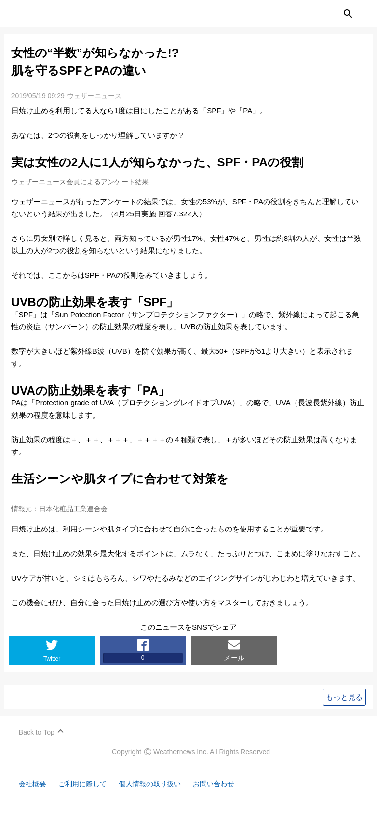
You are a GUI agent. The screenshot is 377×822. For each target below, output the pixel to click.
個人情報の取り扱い (158, 796)
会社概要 (34, 796)
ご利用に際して (87, 796)
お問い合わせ (226, 796)
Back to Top (37, 744)
